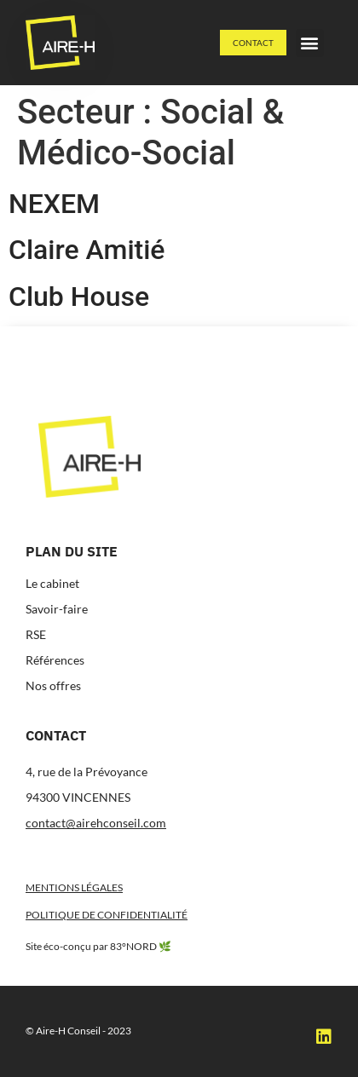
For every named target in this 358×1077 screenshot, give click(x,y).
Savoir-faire (57, 609)
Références (55, 660)
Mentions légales (74, 887)
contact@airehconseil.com (96, 822)
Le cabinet (52, 583)
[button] (310, 43)
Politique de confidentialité (107, 914)
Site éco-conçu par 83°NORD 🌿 (98, 946)
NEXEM (54, 203)
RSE (36, 634)
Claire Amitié (87, 249)
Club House (79, 296)
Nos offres (53, 685)
